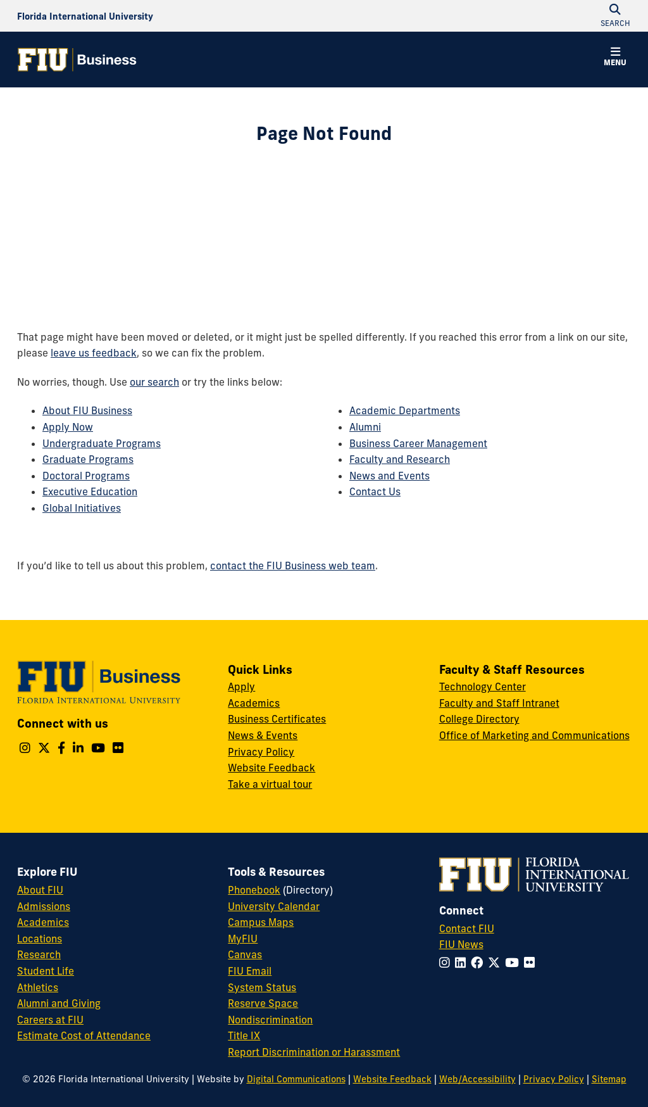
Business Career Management (418, 443)
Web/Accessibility (477, 1079)
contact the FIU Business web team (292, 565)
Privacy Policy (261, 751)
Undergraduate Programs (101, 443)
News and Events (389, 475)
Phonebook (254, 889)
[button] (615, 58)
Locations (39, 938)
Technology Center (482, 686)
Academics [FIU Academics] (43, 922)
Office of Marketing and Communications (534, 735)
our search (154, 382)
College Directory (479, 718)
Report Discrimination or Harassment (314, 1052)
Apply (241, 686)
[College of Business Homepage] (77, 59)
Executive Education (89, 491)
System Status (262, 987)
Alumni (365, 427)
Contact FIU (466, 928)
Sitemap (609, 1079)
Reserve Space (263, 1003)
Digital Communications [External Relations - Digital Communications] (296, 1079)
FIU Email (249, 971)
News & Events (262, 735)
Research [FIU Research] (39, 954)
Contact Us (375, 491)
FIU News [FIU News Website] (461, 944)
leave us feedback (94, 352)
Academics (254, 703)
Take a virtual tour (270, 784)
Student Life (45, 971)
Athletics (37, 987)
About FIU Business (87, 410)
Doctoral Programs (86, 475)
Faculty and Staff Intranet (499, 703)
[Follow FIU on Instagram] (447, 962)
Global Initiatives (81, 508)
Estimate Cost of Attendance (84, 1035)
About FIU (40, 889)
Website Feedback (271, 767)
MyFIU (243, 938)
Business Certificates (277, 718)
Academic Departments (404, 410)
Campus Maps (261, 922)
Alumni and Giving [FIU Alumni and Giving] (59, 1003)
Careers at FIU (50, 1019)
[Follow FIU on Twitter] (496, 962)
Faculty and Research (399, 459)
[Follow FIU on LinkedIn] (463, 962)
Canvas (245, 954)
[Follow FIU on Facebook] (479, 962)
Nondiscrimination (270, 1019)
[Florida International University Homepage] (85, 15)
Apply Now (67, 427)
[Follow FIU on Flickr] (532, 962)
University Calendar (274, 906)
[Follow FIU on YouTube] (514, 962)
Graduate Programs (88, 459)
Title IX (244, 1035)
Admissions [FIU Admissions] (43, 906)
